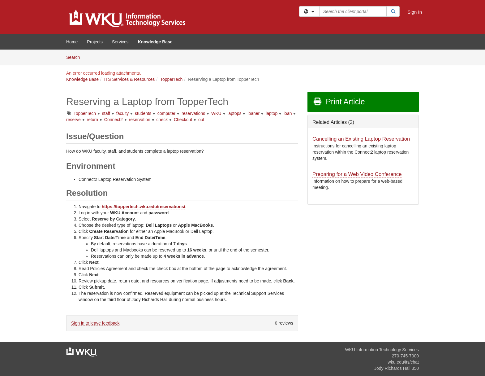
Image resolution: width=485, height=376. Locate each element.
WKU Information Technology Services (382, 349)
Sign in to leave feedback (95, 323)
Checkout (183, 119)
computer (166, 113)
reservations (193, 113)
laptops (234, 113)
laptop (271, 113)
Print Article (339, 101)
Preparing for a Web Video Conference (357, 174)
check (162, 119)
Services (120, 41)
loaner (253, 113)
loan (288, 113)
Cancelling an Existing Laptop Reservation (361, 139)
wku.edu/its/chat (403, 362)
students (143, 113)
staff (106, 113)
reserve (73, 119)
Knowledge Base (155, 41)
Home (72, 41)
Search (75, 57)
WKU (216, 113)
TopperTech (171, 79)
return (92, 119)
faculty (122, 113)
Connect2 (113, 119)
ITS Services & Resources (129, 79)
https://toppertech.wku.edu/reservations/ (143, 206)
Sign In (414, 12)
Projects (95, 41)
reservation (139, 119)
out (201, 119)
